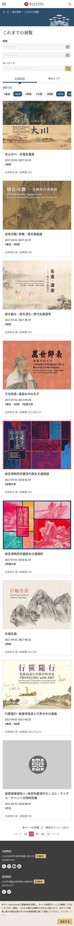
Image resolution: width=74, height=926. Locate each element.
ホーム (6, 11)
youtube (14, 866)
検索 (68, 68)
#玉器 (39, 94)
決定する (65, 921)
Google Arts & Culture (19, 866)
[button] (63, 4)
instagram (9, 866)
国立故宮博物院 (34, 4)
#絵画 (18, 94)
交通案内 (40, 856)
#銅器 (50, 94)
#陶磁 (28, 94)
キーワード (9, 63)
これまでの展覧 (31, 11)
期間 (5, 41)
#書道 (7, 94)
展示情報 (16, 11)
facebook (4, 866)
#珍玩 (60, 94)
